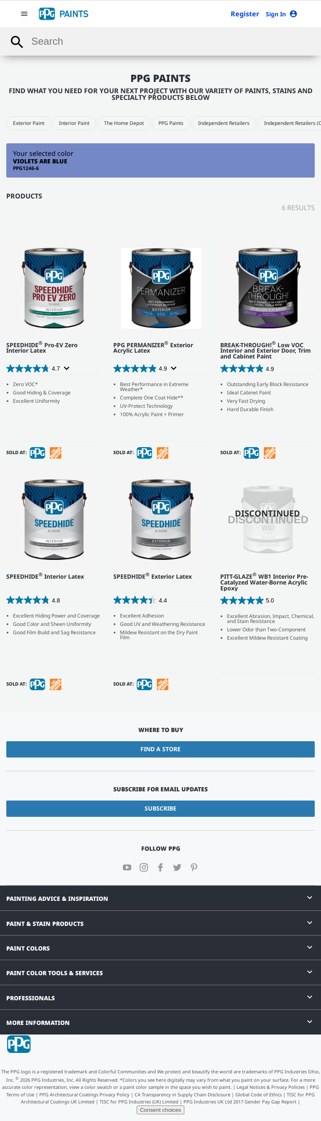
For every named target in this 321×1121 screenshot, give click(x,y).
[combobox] (160, 41)
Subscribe (160, 808)
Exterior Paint (28, 123)
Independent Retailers (224, 123)
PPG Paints (170, 123)
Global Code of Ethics (258, 1094)
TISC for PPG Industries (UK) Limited (138, 1101)
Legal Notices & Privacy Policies (271, 1087)
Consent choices (160, 1110)
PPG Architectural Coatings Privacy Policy (84, 1094)
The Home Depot (124, 123)
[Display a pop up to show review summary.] (66, 368)
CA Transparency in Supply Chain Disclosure (182, 1094)
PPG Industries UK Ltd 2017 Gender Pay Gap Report (239, 1101)
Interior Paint (74, 123)
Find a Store (160, 749)
